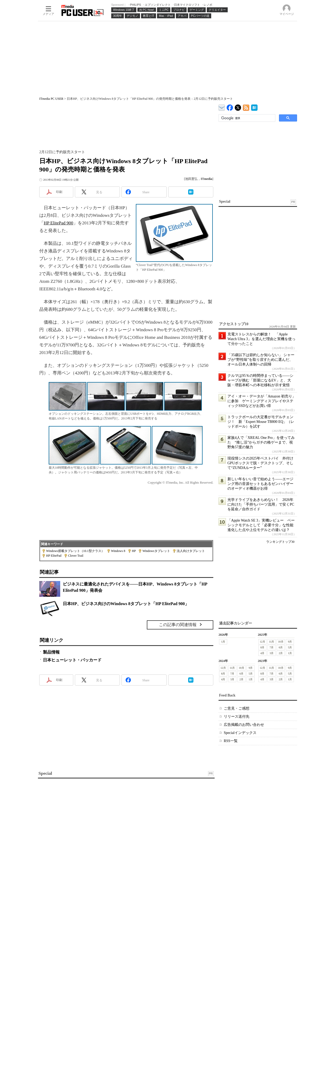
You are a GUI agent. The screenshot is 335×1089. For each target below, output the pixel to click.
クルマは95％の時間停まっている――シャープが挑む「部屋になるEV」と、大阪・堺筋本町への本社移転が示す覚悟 (260, 380)
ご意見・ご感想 (236, 708)
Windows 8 (118, 551)
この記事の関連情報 (178, 624)
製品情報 (51, 652)
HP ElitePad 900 (58, 222)
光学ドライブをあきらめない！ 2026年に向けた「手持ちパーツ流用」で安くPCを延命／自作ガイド (260, 504)
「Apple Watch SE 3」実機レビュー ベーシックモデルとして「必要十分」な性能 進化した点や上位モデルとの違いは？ (262, 525)
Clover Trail (75, 555)
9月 (290, 641)
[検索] (246, 118)
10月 (280, 641)
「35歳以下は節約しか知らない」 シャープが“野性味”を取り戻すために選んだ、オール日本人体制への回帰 (260, 359)
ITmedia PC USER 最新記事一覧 (246, 106)
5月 (290, 647)
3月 (271, 653)
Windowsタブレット (156, 551)
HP (134, 551)
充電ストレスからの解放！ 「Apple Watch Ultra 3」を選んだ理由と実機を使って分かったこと (261, 339)
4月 (262, 653)
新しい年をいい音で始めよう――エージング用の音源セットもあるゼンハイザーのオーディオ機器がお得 (260, 483)
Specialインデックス (240, 733)
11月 (271, 641)
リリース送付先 (236, 716)
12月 (262, 641)
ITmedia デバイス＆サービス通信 (222, 106)
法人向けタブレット (191, 551)
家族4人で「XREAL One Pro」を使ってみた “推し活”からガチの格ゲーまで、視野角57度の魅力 (261, 442)
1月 (223, 641)
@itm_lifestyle (238, 106)
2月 (281, 653)
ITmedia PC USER (51, 99)
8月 (262, 647)
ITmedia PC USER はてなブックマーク (254, 106)
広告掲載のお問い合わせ (244, 725)
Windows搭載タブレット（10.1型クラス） (75, 551)
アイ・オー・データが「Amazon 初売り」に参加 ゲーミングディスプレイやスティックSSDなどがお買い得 (261, 401)
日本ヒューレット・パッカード (72, 660)
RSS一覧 (231, 741)
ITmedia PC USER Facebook (230, 106)
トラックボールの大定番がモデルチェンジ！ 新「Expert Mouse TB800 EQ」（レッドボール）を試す (260, 421)
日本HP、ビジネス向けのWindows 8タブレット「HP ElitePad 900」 (126, 603)
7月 (271, 647)
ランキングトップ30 (280, 542)
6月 (281, 647)
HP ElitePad (54, 555)
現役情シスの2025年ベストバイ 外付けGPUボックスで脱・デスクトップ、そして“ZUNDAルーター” (260, 463)
